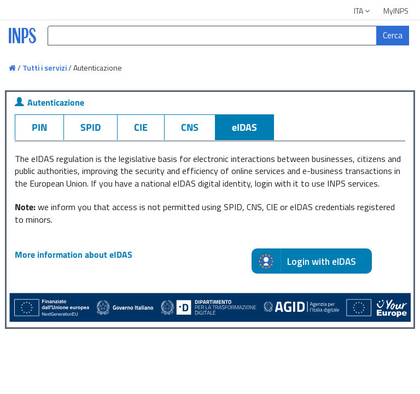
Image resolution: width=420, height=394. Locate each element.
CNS (190, 127)
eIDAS (244, 127)
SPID (90, 127)
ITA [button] (362, 10)
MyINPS (396, 10)
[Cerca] (392, 35)
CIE (141, 127)
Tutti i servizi (44, 67)
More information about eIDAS (73, 254)
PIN (39, 127)
